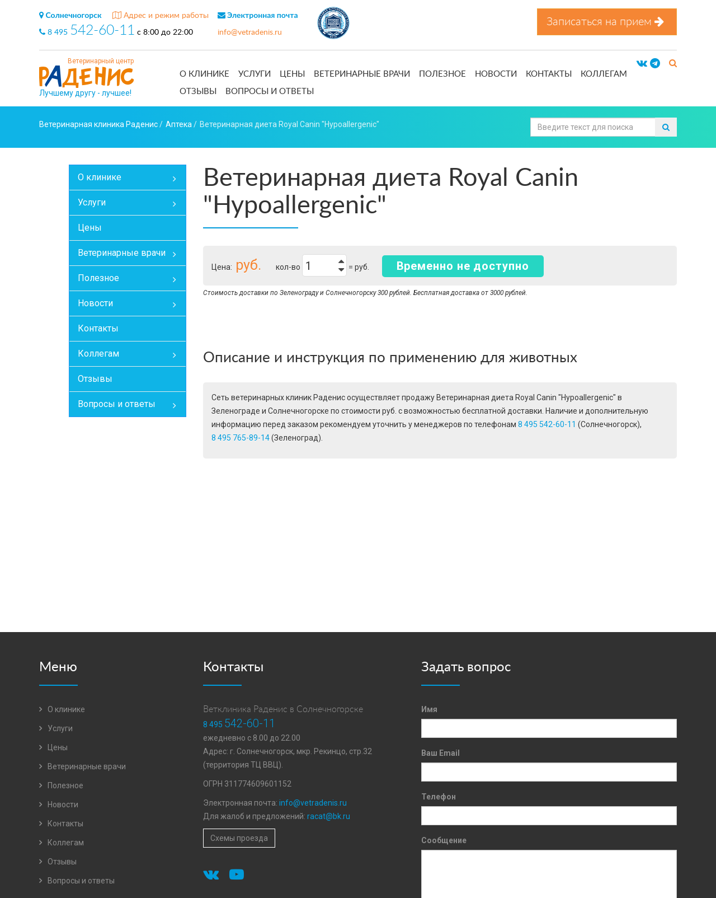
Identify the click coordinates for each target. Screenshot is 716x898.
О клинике (204, 74)
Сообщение (444, 840)
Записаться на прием (607, 21)
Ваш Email (440, 753)
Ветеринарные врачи (362, 74)
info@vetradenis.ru (250, 32)
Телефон (438, 796)
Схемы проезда (239, 838)
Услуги (254, 74)
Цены (292, 74)
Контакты (549, 74)
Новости (496, 74)
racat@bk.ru (328, 816)
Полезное (442, 74)
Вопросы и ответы (269, 91)
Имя (429, 709)
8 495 (88, 32)
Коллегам (604, 74)
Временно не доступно (463, 266)
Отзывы (198, 91)
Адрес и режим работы (160, 16)
